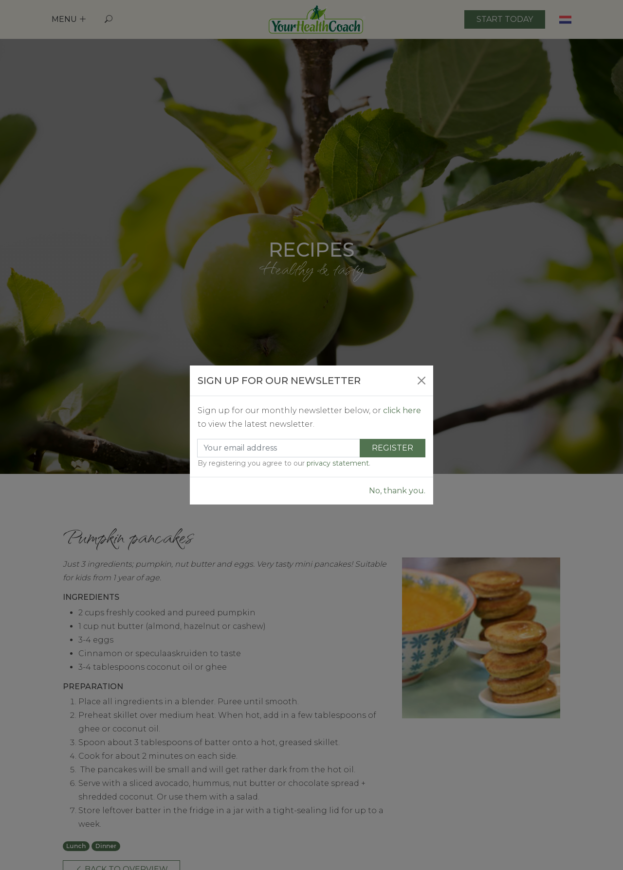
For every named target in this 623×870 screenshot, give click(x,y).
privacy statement (338, 463)
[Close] (421, 380)
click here (402, 410)
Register (392, 447)
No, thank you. (397, 490)
